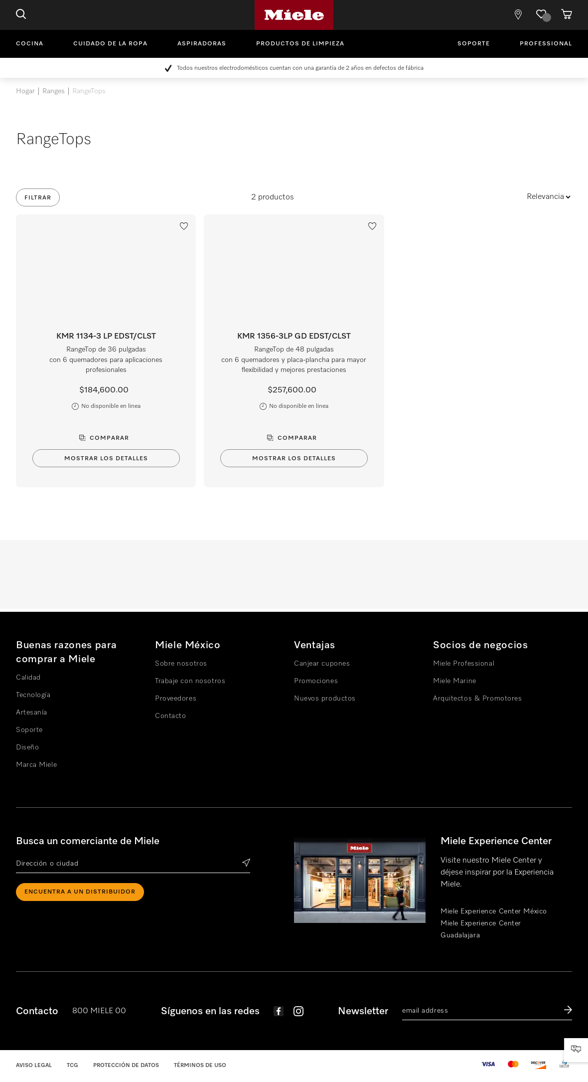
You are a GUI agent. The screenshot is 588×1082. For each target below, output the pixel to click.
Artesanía (31, 712)
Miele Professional (463, 663)
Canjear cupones (322, 663)
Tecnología (33, 695)
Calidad (28, 677)
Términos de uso (200, 1065)
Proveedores (175, 698)
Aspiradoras (201, 44)
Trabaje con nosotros (190, 681)
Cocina (29, 44)
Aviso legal (34, 1065)
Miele (294, 15)
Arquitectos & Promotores (477, 698)
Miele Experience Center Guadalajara (481, 929)
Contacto (170, 716)
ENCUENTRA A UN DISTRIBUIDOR (80, 892)
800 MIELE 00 (99, 1011)
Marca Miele (36, 764)
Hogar (25, 91)
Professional (546, 44)
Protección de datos (126, 1065)
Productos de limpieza (300, 44)
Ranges (53, 91)
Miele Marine (454, 681)
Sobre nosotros (181, 663)
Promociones (316, 681)
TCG (72, 1065)
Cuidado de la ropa (110, 44)
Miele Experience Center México (494, 911)
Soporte (473, 44)
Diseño (27, 747)
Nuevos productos (325, 698)
